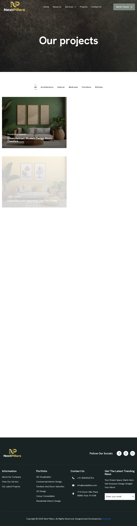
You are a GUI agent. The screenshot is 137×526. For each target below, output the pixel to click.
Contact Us (96, 6)
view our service (10, 481)
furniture (86, 88)
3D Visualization (43, 477)
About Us (57, 6)
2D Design (41, 491)
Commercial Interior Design (49, 481)
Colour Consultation (45, 496)
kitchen (99, 88)
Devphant (106, 518)
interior (61, 88)
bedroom (73, 88)
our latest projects (11, 486)
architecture (47, 88)
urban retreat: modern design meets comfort (30, 141)
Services (69, 6)
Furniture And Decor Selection (50, 486)
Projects (84, 6)
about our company (11, 477)
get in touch (122, 6)
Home (46, 6)
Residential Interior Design (48, 501)
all (35, 88)
